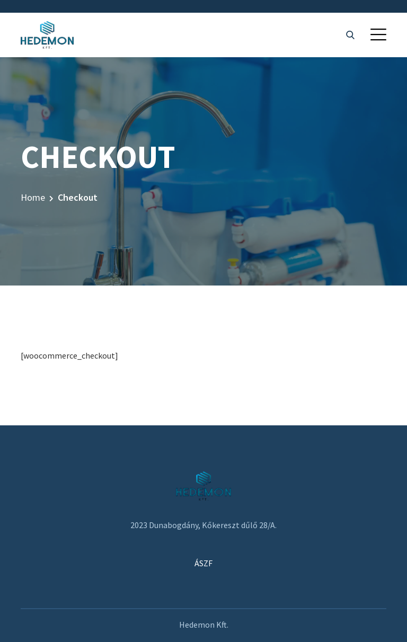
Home (33, 197)
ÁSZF (203, 563)
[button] (378, 34)
